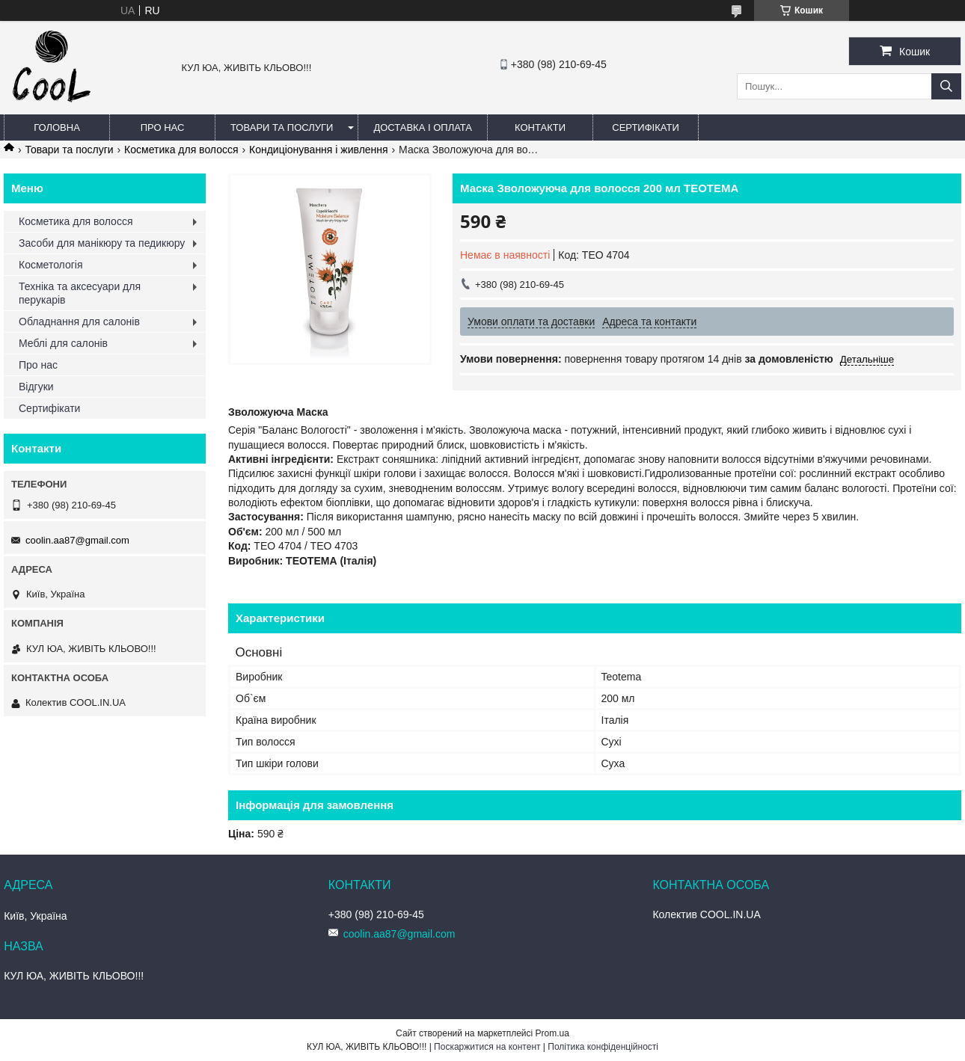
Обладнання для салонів (79, 321)
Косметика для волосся (181, 150)
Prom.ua (552, 1033)
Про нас (163, 127)
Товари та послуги (281, 127)
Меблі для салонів (63, 343)
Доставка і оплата (422, 127)
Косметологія (51, 265)
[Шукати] (946, 86)
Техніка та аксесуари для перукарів (80, 293)
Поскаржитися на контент (487, 1047)
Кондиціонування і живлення (318, 150)
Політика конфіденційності (603, 1047)
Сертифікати (645, 127)
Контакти (540, 127)
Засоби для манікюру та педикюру (102, 243)
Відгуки (36, 387)
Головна (57, 127)
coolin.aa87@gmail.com (77, 540)
